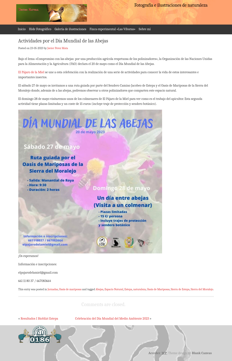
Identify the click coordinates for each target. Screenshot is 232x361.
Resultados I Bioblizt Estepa (39, 318)
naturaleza (139, 289)
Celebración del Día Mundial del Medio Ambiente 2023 (112, 318)
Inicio (22, 29)
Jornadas (53, 289)
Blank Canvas (202, 353)
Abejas (99, 289)
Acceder (154, 353)
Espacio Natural (113, 289)
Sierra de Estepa (180, 289)
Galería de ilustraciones (70, 29)
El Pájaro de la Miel (31, 72)
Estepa (128, 289)
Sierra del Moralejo (202, 289)
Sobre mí (145, 29)
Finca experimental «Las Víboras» (112, 29)
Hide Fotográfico (40, 29)
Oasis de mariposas (70, 289)
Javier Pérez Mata (57, 48)
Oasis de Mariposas (158, 289)
